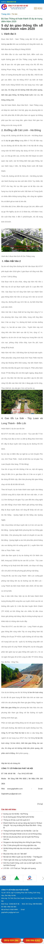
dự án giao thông (12, 141)
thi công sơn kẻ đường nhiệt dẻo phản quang (22, 748)
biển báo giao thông (8, 95)
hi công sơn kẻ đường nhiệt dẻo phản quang (25, 90)
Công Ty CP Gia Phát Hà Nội (13, 733)
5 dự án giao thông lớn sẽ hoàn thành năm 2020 (22, 27)
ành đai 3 (11, 34)
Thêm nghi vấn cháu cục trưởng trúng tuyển (19, 860)
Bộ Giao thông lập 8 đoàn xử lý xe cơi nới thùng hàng (22, 834)
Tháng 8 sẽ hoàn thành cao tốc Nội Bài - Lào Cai (20, 831)
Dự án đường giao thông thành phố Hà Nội (18, 817)
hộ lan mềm (15, 743)
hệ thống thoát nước (25, 95)
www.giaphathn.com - (22, 789)
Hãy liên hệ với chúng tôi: (10, 763)
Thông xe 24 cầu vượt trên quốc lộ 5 (16, 820)
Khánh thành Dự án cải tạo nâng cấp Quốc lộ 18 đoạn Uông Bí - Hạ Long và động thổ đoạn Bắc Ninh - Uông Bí (22, 825)
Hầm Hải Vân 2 (12, 261)
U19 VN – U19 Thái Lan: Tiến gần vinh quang (19, 868)
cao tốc (9, 44)
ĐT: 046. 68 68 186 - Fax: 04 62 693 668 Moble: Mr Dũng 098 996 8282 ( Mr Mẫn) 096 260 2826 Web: (22, 778)
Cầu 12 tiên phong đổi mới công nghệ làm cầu (20, 845)
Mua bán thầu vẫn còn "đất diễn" (15, 854)
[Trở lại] (40, 804)
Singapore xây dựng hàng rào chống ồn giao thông (21, 842)
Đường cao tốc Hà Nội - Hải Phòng (15, 814)
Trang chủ (5, 14)
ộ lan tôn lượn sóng (35, 692)
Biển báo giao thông (9, 707)
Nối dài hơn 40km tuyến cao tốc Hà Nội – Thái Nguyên (22, 857)
